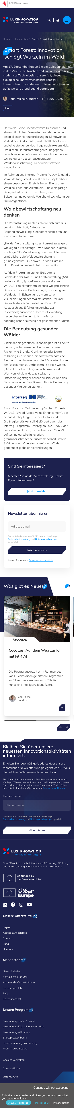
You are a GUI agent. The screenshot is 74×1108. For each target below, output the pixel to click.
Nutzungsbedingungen (46, 539)
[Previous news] (60, 727)
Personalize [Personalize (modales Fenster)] (42, 1102)
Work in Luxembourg (15, 1048)
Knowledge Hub (12, 988)
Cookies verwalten (14, 1059)
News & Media (11, 971)
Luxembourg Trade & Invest (19, 1021)
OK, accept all (18, 1102)
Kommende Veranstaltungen (19, 982)
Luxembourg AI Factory (16, 1032)
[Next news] (67, 727)
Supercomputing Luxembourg (20, 1043)
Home (6, 39)
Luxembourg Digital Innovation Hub (23, 1026)
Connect (8, 938)
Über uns (8, 949)
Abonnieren (37, 830)
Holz (8, 108)
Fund (6, 943)
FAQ (5, 993)
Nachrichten (21, 39)
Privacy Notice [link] (61, 1102)
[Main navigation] (67, 20)
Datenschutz (10, 1076)
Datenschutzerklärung (19, 539)
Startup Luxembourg (15, 1037)
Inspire (7, 927)
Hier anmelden (12, 796)
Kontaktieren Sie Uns (15, 976)
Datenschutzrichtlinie (41, 560)
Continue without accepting (52, 1087)
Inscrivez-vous (37, 550)
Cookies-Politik (11, 1068)
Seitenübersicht (12, 999)
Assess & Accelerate (15, 932)
